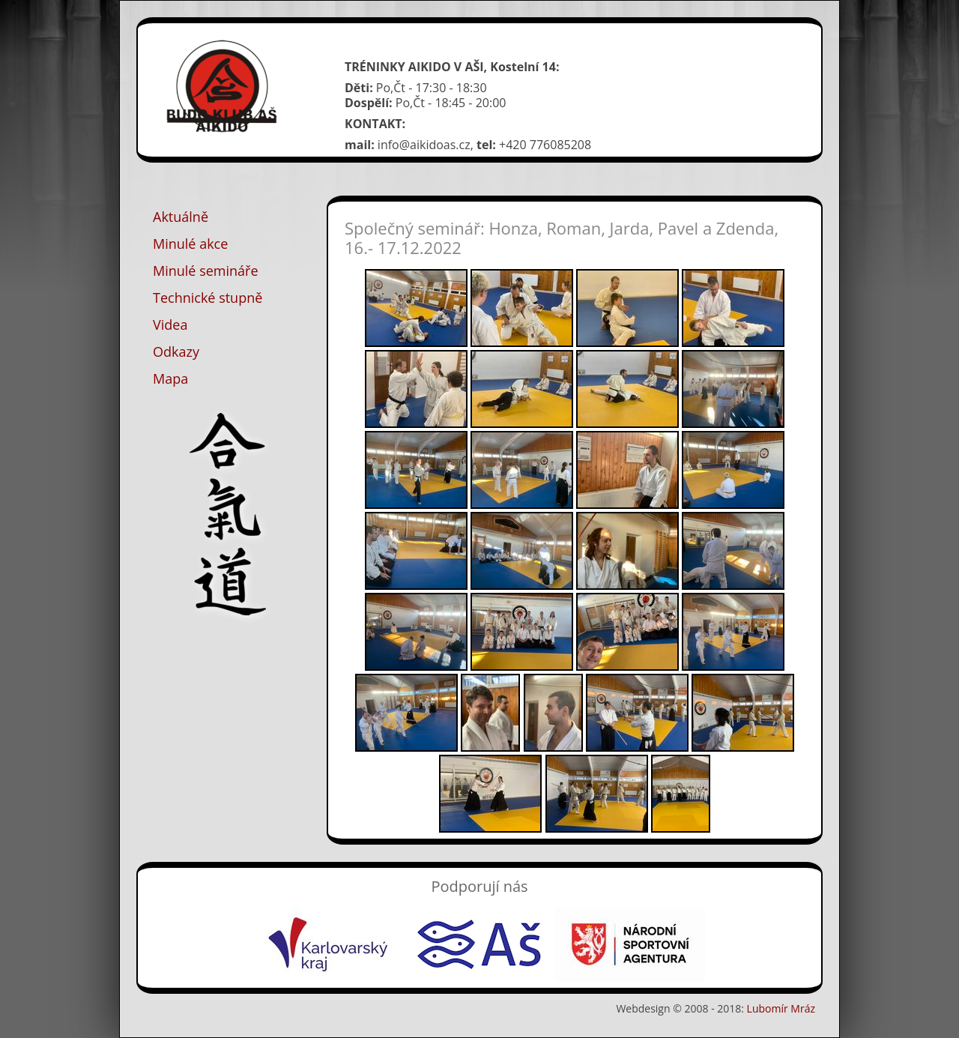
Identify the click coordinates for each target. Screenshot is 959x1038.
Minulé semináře (205, 271)
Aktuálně (180, 217)
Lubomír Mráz (781, 1008)
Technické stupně (207, 298)
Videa (170, 325)
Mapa (170, 378)
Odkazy (176, 351)
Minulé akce (190, 244)
